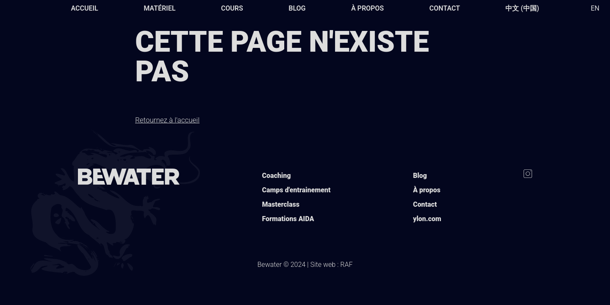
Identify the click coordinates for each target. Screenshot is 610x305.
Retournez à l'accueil (167, 120)
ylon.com (427, 219)
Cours (232, 8)
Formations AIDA (288, 219)
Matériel (159, 8)
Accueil (84, 8)
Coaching (276, 176)
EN (595, 8)
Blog (296, 8)
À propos (367, 8)
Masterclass (280, 204)
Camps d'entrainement (296, 190)
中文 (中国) (522, 8)
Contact (445, 8)
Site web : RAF (332, 265)
